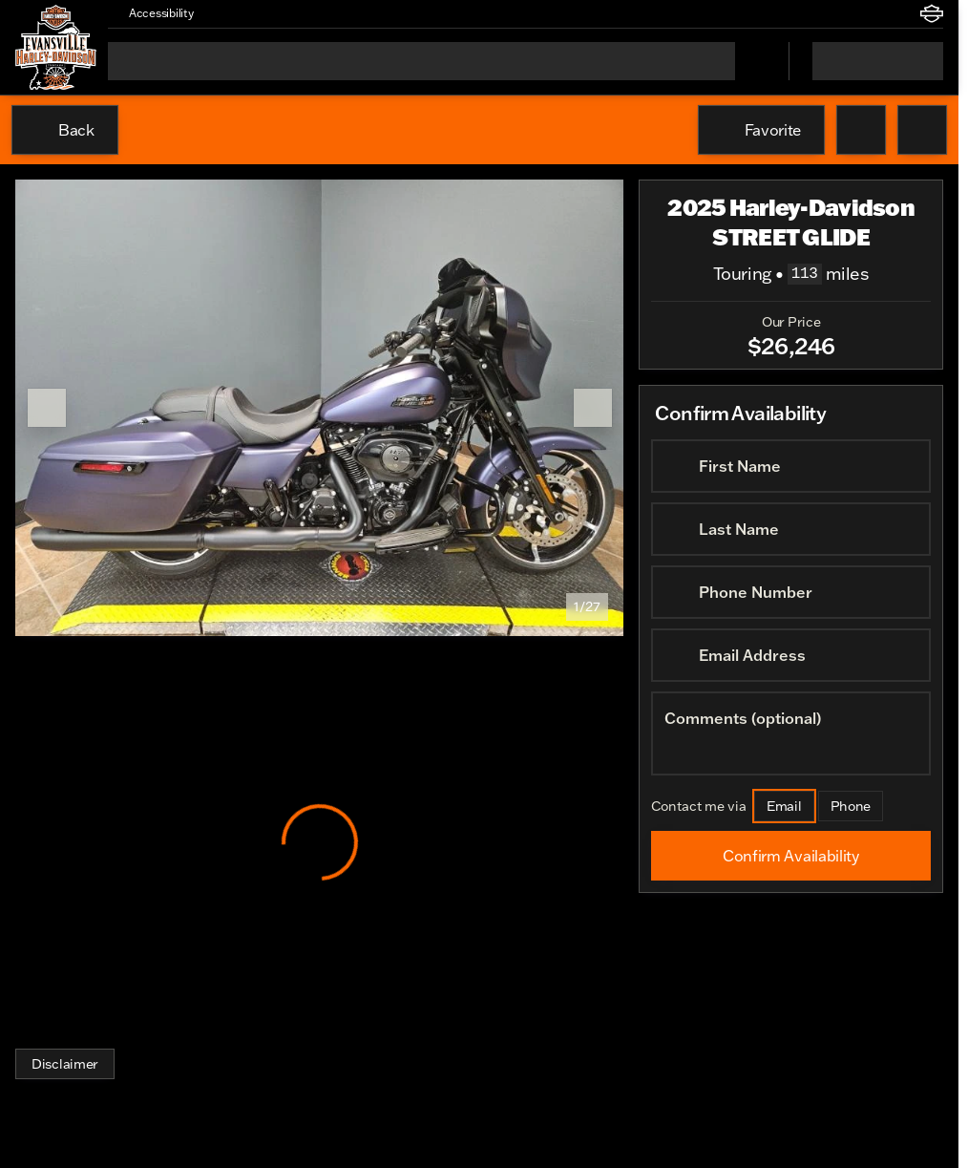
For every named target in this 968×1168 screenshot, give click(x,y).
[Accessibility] (153, 13)
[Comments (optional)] (791, 733)
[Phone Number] (791, 592)
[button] (236, 13)
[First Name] (791, 466)
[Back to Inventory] (64, 130)
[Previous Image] (47, 408)
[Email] (784, 806)
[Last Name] (791, 529)
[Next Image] (593, 408)
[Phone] (851, 806)
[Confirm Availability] (791, 856)
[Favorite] (761, 130)
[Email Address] (791, 655)
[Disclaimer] (65, 1064)
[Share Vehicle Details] (922, 130)
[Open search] (750, 61)
